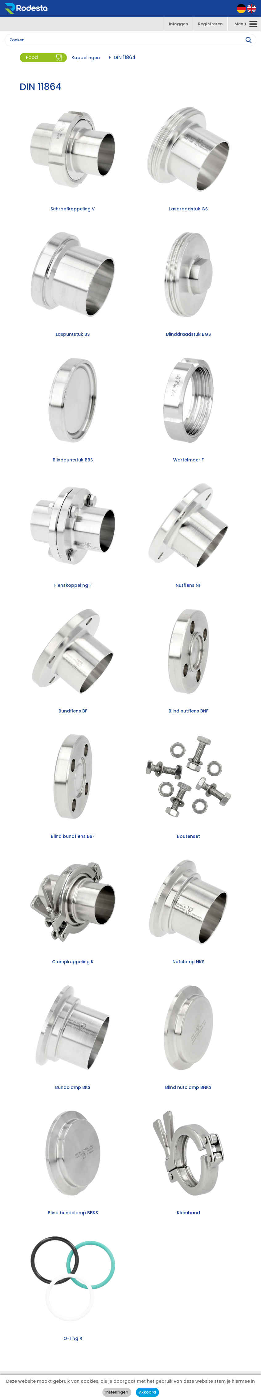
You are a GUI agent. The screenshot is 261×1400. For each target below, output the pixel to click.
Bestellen (28, 1318)
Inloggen (178, 24)
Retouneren (30, 1330)
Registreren (210, 24)
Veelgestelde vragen (39, 1335)
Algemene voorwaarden (42, 1341)
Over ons (28, 1312)
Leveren (27, 1324)
